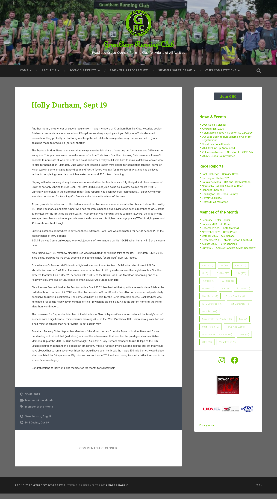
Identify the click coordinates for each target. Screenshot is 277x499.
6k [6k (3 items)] (205, 278)
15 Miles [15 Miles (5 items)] (208, 286)
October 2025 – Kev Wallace (218, 241)
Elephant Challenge (213, 195)
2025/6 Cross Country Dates (218, 161)
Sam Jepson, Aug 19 (38, 421)
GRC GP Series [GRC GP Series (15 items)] (212, 309)
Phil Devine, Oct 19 (37, 428)
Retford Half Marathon (215, 207)
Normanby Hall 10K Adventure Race (222, 191)
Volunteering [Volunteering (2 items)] (227, 347)
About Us (48, 75)
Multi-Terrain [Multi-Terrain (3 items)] (210, 332)
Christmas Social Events (216, 149)
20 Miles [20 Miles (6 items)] (228, 286)
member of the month (39, 412)
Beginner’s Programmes (129, 75)
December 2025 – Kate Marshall (220, 233)
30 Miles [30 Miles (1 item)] (208, 294)
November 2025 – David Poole (219, 237)
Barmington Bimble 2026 (216, 183)
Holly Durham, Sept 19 (69, 110)
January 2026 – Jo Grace (216, 229)
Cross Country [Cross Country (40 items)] (235, 301)
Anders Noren (117, 490)
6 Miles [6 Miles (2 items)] (240, 271)
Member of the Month (39, 406)
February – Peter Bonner (216, 225)
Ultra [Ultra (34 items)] (207, 347)
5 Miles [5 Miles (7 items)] (207, 271)
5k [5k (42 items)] (224, 271)
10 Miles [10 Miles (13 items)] (222, 278)
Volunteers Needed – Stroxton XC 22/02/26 (227, 138)
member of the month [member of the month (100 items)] (217, 324)
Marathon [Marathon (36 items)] (209, 317)
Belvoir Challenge (212, 203)
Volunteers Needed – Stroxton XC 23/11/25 (227, 157)
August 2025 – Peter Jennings (219, 249)
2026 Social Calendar (214, 130)
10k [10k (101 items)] (241, 278)
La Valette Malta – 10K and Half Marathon (226, 187)
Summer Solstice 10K (175, 75)
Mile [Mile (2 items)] (243, 324)
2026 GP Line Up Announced (218, 153)
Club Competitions (221, 75)
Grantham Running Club (139, 46)
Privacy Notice (206, 430)
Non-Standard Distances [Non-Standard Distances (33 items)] (217, 340)
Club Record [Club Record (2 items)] (210, 301)
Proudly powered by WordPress (40, 490)
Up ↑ (259, 490)
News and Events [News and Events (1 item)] (237, 332)
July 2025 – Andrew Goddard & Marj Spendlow (228, 253)
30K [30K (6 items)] (225, 294)
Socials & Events (83, 75)
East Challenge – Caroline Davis (220, 179)
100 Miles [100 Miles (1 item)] (243, 294)
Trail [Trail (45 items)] (244, 340)
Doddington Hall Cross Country (220, 199)
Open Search (258, 76)
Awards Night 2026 (213, 134)
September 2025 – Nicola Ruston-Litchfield (227, 245)
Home (24, 75)
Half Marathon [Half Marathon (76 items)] (239, 309)
